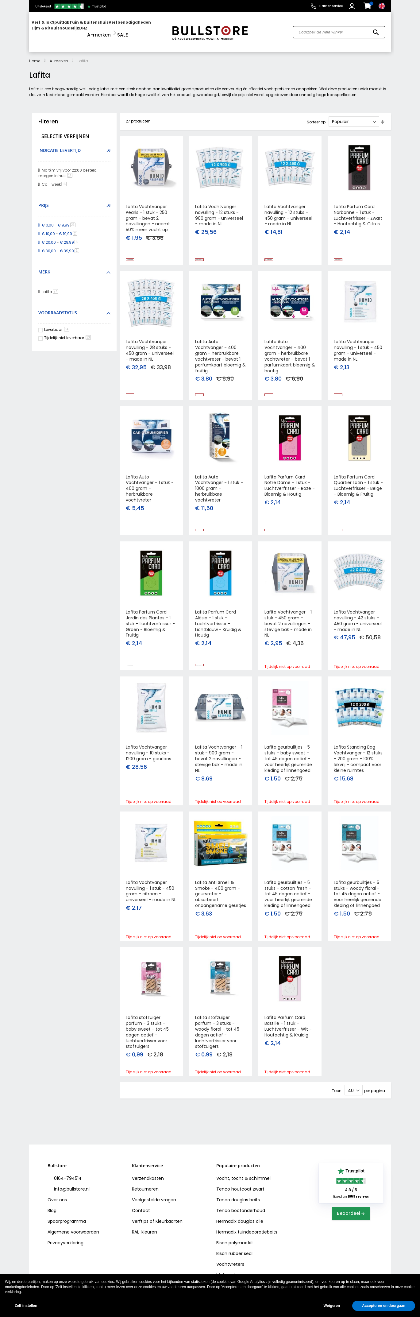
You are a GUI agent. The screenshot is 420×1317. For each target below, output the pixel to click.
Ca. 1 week (55, 178)
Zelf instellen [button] (26, 1305)
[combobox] (339, 29)
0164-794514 (67, 1179)
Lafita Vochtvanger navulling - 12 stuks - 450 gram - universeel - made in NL (288, 210)
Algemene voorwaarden (73, 1232)
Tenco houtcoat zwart (240, 1189)
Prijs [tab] (43, 200)
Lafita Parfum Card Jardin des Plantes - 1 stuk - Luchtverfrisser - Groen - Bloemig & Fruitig (150, 629)
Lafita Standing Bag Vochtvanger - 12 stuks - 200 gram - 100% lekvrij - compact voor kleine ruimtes (358, 768)
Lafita (51, 286)
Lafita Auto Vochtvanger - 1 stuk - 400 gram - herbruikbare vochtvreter (150, 490)
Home (34, 55)
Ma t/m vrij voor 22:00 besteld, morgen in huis (67, 167)
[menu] (98, 29)
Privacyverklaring (65, 1243)
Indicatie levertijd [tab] (59, 145)
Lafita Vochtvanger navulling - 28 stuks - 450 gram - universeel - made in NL (150, 349)
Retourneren (145, 1189)
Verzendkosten (148, 1179)
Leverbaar (56, 324)
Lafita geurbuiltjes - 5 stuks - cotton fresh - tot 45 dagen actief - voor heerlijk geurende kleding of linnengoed (288, 907)
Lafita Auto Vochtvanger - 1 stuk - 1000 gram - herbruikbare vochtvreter (219, 490)
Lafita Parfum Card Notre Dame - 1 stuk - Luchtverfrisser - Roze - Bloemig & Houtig (289, 487)
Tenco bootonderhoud (240, 1211)
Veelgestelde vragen (154, 1200)
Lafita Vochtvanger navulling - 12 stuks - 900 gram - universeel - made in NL (219, 210)
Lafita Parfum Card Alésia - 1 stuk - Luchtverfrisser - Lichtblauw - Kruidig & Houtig (218, 629)
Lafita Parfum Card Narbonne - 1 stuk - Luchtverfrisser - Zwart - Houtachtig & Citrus (358, 210)
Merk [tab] (44, 266)
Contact (141, 1211)
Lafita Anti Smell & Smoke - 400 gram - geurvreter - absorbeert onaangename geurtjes (220, 907)
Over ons (57, 1200)
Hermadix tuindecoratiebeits (246, 1232)
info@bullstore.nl (71, 1189)
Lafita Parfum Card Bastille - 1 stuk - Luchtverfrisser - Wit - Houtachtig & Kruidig (288, 1044)
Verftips (140, 1221)
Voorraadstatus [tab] (57, 307)
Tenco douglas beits (238, 1200)
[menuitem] (55, 29)
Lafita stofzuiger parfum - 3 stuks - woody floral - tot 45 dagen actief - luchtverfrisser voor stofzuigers (217, 1049)
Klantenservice (331, 6)
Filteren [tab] (48, 115)
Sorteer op (316, 116)
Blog (52, 1211)
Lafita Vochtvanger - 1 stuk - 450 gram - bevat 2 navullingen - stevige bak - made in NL (288, 629)
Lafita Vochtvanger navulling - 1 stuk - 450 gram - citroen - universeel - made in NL (151, 904)
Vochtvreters (230, 1264)
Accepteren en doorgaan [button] (383, 1305)
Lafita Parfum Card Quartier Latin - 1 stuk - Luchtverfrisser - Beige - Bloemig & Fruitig (358, 487)
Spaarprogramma (67, 1221)
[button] (352, 6)
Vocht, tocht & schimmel (243, 1179)
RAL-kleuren (144, 1232)
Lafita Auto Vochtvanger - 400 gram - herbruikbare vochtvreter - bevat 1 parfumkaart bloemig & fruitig (220, 354)
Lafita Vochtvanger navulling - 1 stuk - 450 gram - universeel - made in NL (358, 349)
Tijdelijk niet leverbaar (67, 332)
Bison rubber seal (234, 1254)
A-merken (59, 55)
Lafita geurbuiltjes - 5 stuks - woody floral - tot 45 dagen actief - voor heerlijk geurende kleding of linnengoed (357, 907)
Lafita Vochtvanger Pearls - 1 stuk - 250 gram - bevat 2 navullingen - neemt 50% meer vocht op (148, 212)
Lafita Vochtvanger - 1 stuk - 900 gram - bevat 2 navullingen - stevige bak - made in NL (218, 768)
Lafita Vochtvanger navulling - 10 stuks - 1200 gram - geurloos (148, 763)
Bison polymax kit (234, 1243)
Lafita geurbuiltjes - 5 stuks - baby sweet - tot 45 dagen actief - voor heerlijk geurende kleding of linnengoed (288, 768)
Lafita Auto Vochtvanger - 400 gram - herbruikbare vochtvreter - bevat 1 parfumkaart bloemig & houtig (289, 354)
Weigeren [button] (331, 1305)
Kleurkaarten (169, 1221)
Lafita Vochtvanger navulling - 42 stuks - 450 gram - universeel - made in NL (358, 626)
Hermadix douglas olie (239, 1221)
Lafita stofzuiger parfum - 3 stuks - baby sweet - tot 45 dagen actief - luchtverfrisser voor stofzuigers (147, 1049)
